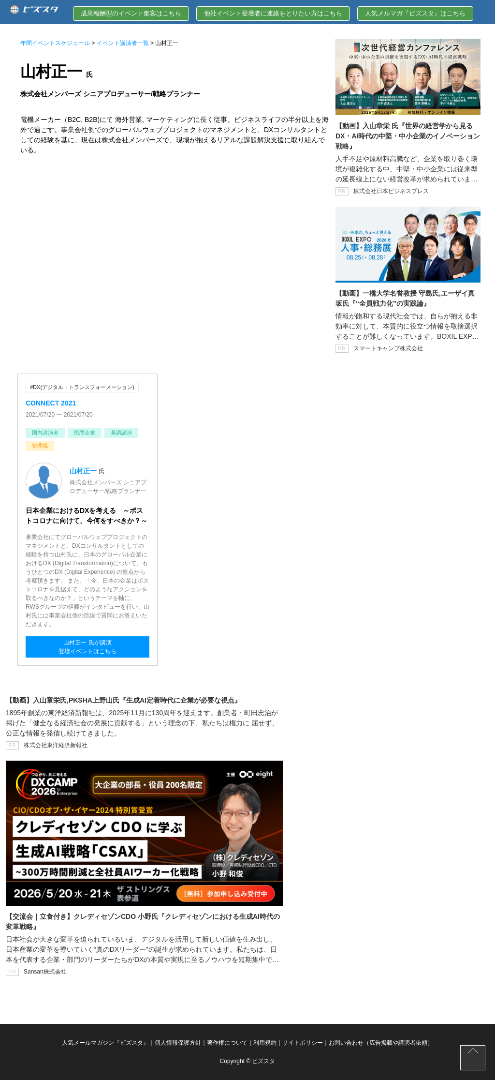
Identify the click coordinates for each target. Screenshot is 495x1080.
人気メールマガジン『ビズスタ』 (105, 1042)
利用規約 (265, 1042)
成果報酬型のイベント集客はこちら (131, 13)
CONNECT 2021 (51, 403)
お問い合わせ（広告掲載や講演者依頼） (381, 1042)
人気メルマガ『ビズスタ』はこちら (415, 13)
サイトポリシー (302, 1042)
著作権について (227, 1042)
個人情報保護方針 (178, 1042)
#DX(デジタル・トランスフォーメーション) (82, 387)
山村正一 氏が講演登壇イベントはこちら (87, 647)
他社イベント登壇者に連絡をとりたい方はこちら (273, 13)
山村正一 (83, 471)
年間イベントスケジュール (55, 43)
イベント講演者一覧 (123, 43)
